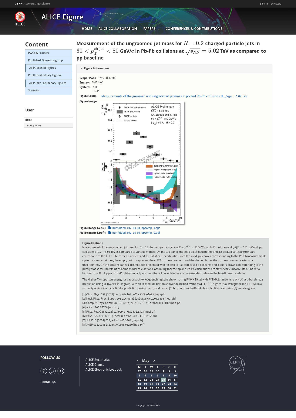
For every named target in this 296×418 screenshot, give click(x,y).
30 (157, 371)
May (145, 360)
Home (87, 28)
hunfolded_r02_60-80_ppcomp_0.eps (136, 228)
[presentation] (193, 43)
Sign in (264, 3)
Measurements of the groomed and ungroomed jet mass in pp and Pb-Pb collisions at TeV (174, 96)
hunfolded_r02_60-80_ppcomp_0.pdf (136, 233)
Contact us (48, 382)
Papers (149, 28)
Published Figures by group (45, 61)
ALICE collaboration (117, 28)
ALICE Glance (95, 365)
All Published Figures (42, 68)
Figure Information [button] (96, 68)
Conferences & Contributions (194, 28)
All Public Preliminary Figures (47, 83)
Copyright (141, 406)
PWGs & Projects (38, 53)
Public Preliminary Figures (44, 75)
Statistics (34, 91)
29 (151, 371)
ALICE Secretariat (98, 360)
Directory (276, 3)
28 (145, 371)
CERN (32, 3)
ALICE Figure (62, 18)
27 (139, 371)
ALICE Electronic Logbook (104, 369)
